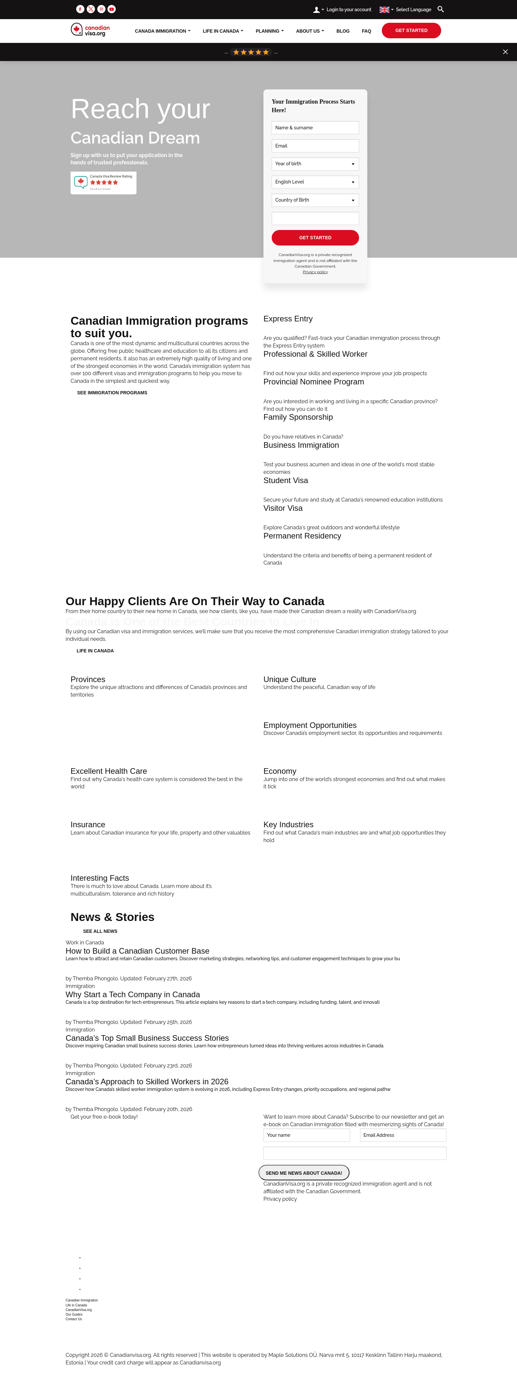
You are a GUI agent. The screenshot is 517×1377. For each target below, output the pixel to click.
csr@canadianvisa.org (89, 1337)
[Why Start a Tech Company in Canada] (258, 1004)
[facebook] (80, 9)
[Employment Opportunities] (354, 727)
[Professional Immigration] (354, 363)
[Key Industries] (354, 830)
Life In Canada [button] (223, 31)
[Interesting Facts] (162, 884)
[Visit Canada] (354, 518)
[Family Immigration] (354, 427)
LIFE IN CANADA (95, 650)
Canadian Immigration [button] (82, 1300)
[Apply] (354, 549)
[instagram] (101, 9)
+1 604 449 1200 (83, 1328)
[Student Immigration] (354, 490)
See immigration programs (112, 392)
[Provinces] (162, 685)
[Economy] (354, 777)
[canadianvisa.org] (90, 30)
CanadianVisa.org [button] (79, 1310)
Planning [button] (270, 31)
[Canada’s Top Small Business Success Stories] (258, 1048)
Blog (343, 31)
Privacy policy (315, 272)
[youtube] (111, 9)
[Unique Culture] (354, 682)
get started (411, 30)
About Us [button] (310, 31)
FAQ (366, 31)
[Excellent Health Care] (162, 777)
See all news (100, 931)
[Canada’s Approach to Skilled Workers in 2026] (258, 1091)
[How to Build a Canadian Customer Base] (258, 961)
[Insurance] (162, 827)
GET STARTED (315, 237)
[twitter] (91, 9)
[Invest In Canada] (354, 458)
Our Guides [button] (74, 1314)
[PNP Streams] (354, 395)
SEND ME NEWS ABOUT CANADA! (304, 1173)
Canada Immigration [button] (163, 31)
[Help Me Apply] (354, 332)
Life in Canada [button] (76, 1305)
